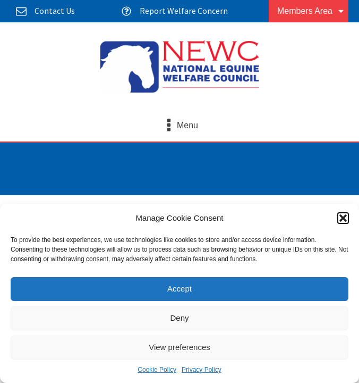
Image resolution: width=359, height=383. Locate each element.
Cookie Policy (157, 369)
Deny (179, 317)
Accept (179, 288)
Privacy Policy (201, 369)
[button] (343, 218)
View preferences (179, 347)
